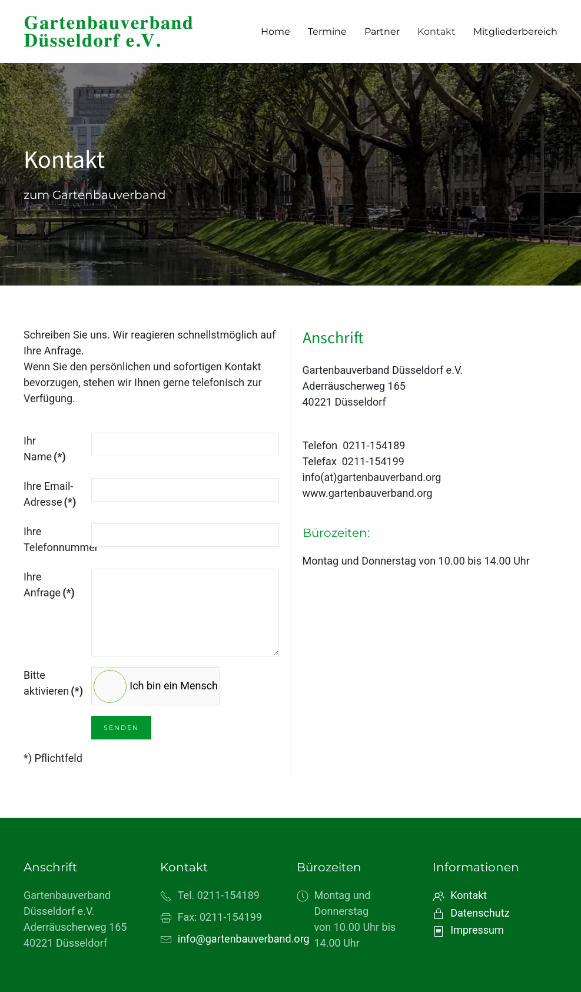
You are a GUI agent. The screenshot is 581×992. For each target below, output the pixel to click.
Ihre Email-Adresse (50, 494)
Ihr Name (45, 448)
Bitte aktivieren (53, 683)
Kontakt (436, 31)
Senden (121, 728)
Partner (382, 31)
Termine (327, 31)
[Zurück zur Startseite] (127, 31)
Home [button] (275, 31)
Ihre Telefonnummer (54, 539)
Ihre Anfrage (49, 584)
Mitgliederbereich (515, 31)
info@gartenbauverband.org (244, 939)
